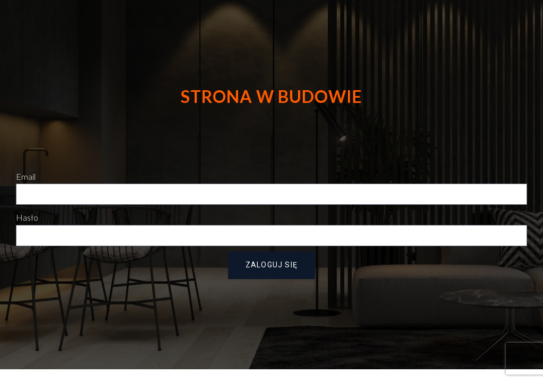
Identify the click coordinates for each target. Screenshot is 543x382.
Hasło (27, 217)
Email (26, 176)
